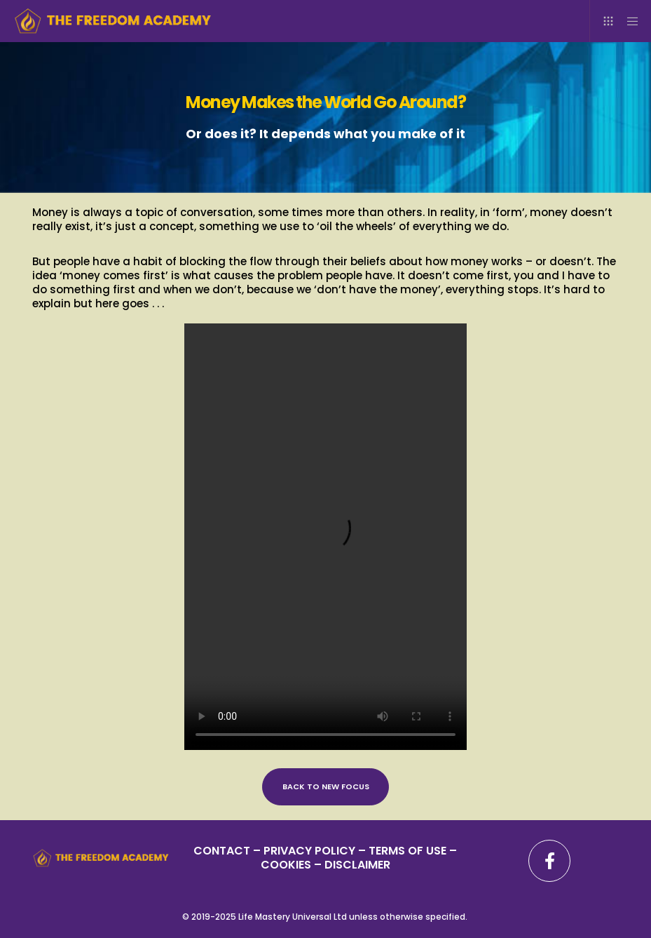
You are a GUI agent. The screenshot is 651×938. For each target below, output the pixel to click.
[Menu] (627, 21)
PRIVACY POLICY (310, 851)
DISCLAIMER (357, 865)
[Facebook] (549, 861)
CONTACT (221, 851)
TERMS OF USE (407, 851)
